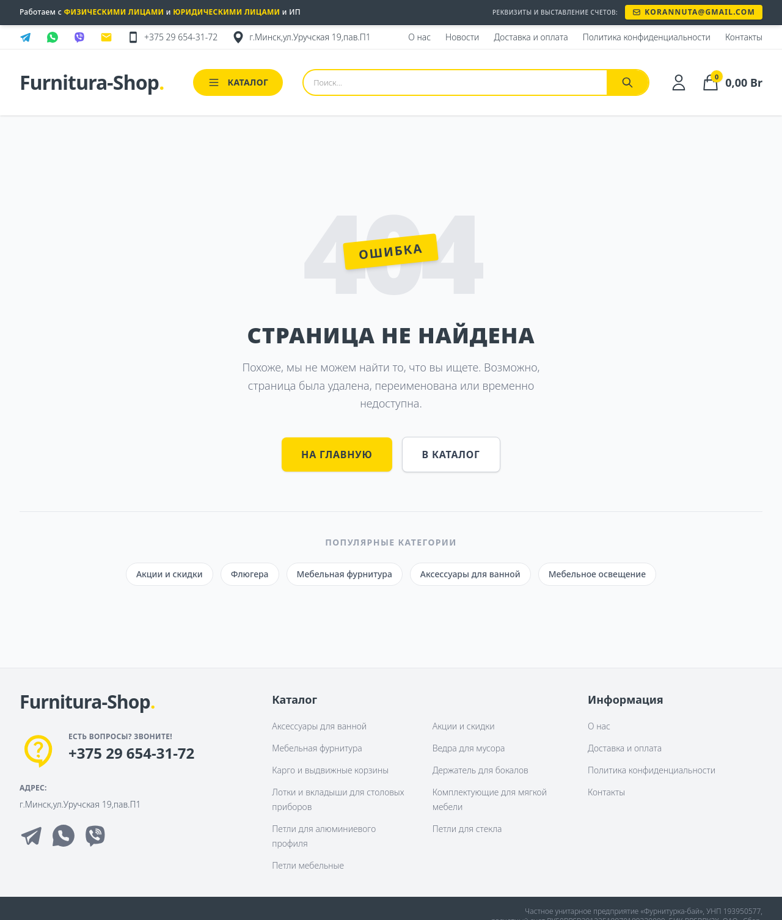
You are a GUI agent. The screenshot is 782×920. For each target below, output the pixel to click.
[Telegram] (32, 835)
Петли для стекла (467, 828)
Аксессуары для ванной (470, 574)
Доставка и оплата (625, 748)
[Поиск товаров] (455, 82)
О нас (599, 726)
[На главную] (87, 702)
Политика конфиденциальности (651, 770)
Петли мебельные (308, 865)
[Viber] (95, 835)
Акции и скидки (169, 574)
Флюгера (250, 574)
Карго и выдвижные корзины (330, 770)
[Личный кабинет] (679, 82)
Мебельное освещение (597, 574)
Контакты (606, 792)
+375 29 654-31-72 (131, 753)
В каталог (451, 454)
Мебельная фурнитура (344, 574)
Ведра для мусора (469, 748)
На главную (336, 454)
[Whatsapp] (63, 835)
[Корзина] (731, 82)
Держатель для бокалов (480, 770)
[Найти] (627, 82)
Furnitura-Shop (92, 82)
